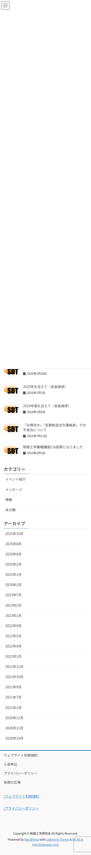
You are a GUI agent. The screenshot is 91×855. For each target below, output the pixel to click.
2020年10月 (14, 738)
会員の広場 (12, 782)
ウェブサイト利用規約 (21, 755)
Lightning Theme (57, 839)
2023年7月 (13, 594)
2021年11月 (14, 666)
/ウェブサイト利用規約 (21, 796)
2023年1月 (13, 615)
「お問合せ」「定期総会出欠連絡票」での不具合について (54, 427)
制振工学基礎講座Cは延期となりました (53, 446)
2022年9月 (13, 625)
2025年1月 (13, 574)
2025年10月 (14, 533)
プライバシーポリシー (21, 773)
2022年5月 (13, 635)
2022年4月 (13, 646)
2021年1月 (13, 707)
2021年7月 (13, 697)
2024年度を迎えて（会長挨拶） (47, 405)
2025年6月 (13, 554)
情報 (8, 499)
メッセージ (13, 489)
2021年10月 (14, 676)
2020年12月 (14, 717)
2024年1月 (13, 584)
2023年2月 (13, 605)
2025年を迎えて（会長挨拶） (45, 386)
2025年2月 (13, 564)
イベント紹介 (15, 479)
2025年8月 (13, 543)
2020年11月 (14, 727)
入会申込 (10, 764)
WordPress (31, 839)
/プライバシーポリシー (21, 808)
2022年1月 (13, 656)
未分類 (10, 509)
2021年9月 (13, 686)
